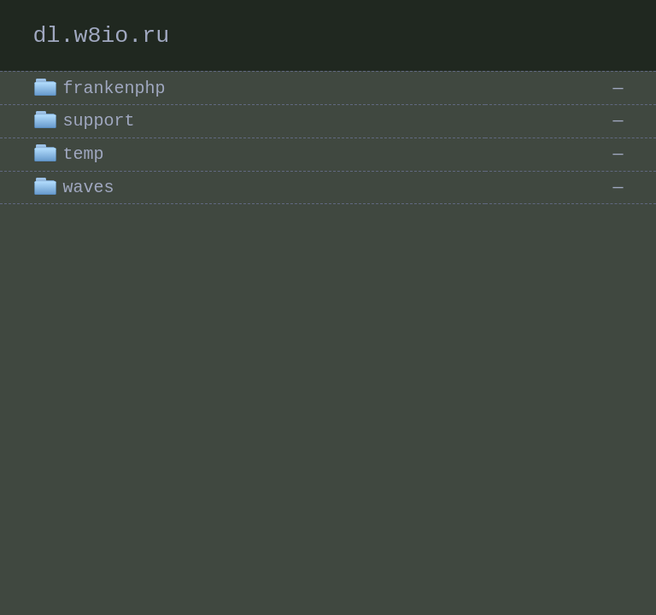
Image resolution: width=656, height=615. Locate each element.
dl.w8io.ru (100, 36)
